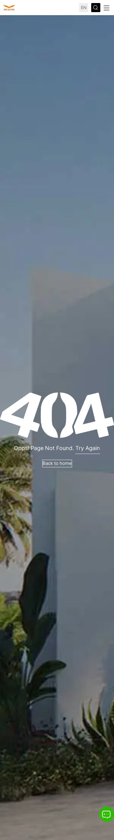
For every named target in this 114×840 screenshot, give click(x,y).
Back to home (57, 463)
